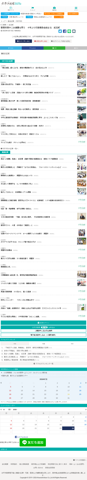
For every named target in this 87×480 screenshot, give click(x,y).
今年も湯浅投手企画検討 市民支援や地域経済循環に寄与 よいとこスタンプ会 (43, 117)
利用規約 (14, 464)
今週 (43, 344)
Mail (76, 48)
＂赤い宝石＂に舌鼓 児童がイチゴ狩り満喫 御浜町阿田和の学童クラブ (43, 92)
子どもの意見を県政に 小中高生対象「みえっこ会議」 (43, 316)
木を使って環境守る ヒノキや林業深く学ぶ (43, 183)
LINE (54, 48)
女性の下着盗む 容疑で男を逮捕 (17, 351)
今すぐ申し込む (23, 41)
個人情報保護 (24, 464)
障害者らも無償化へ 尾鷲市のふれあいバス (43, 175)
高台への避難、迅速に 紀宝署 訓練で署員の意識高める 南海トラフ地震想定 (43, 158)
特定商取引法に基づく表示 (57, 464)
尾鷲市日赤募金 (43, 249)
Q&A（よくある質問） (77, 464)
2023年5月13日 (8, 31)
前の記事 (5, 53)
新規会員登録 (50, 468)
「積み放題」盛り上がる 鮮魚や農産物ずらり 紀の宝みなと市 (43, 67)
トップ (3, 21)
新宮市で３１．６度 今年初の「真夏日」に (43, 224)
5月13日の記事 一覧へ (9, 148)
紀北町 (11, 25)
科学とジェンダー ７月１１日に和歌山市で (43, 299)
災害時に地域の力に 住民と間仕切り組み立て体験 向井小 (43, 125)
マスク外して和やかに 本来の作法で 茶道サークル (43, 133)
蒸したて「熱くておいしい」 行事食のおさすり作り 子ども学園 (43, 75)
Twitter (10, 48)
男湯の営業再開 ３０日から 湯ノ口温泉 (43, 291)
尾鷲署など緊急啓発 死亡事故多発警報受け (21, 360)
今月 (72, 344)
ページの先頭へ (79, 460)
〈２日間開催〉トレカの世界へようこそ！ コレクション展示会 (24, 372)
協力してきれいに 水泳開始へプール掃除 (43, 191)
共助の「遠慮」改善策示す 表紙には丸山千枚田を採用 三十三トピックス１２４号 (43, 307)
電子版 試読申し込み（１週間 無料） (43, 335)
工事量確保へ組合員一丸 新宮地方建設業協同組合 (43, 274)
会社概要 (5, 464)
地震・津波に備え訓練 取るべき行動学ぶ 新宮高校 (43, 108)
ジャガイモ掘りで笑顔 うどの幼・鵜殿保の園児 (43, 282)
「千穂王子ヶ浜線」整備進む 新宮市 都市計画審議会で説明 (28, 347)
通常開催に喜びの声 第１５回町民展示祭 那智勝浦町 (43, 100)
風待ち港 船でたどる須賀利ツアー (14, 376)
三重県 (4, 25)
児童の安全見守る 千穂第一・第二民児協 (43, 83)
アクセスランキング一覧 (43, 364)
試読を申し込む (40, 41)
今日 (15, 344)
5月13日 (19, 21)
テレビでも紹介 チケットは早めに (43, 142)
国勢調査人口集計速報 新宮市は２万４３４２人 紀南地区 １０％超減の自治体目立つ (43, 200)
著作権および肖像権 (38, 464)
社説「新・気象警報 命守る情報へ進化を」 (43, 208)
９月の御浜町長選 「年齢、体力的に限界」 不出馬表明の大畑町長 (43, 216)
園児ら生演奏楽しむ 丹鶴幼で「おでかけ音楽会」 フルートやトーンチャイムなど (43, 166)
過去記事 (11, 21)
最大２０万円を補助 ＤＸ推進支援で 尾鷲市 (43, 258)
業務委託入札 (43, 266)
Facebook (33, 48)
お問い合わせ (38, 468)
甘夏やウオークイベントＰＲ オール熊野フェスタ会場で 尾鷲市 (43, 233)
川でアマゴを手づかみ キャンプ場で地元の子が (43, 241)
